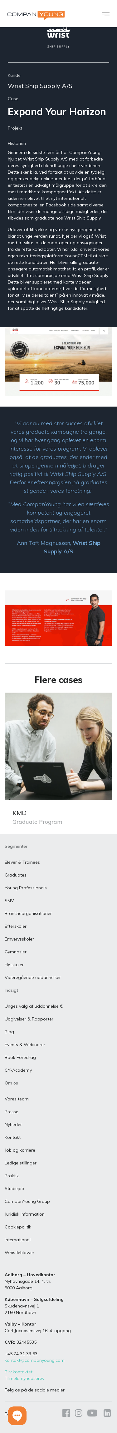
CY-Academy (18, 1070)
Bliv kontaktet (18, 1372)
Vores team (17, 1099)
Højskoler (14, 964)
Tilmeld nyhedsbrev (24, 1378)
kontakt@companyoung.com (35, 1360)
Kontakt (13, 1137)
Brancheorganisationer (28, 913)
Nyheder (13, 1124)
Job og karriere (20, 1150)
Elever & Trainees (22, 862)
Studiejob (14, 1188)
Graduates (16, 875)
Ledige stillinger (21, 1163)
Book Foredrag (20, 1057)
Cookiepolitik (18, 1227)
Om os (11, 1083)
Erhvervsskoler (19, 939)
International (18, 1240)
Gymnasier (16, 952)
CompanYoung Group (27, 1201)
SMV (9, 900)
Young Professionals (26, 888)
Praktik (12, 1176)
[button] (17, 1415)
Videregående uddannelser (33, 977)
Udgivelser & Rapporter (29, 1019)
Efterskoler (16, 926)
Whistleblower (19, 1252)
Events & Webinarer (25, 1044)
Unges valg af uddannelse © (34, 1006)
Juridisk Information (25, 1214)
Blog (9, 1032)
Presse (11, 1111)
